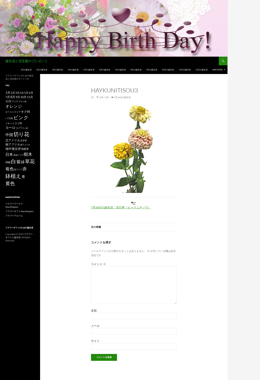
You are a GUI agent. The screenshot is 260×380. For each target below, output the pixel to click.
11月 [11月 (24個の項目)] (30, 97)
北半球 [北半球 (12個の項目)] (23, 140)
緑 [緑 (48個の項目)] (23, 162)
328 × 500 (104, 97)
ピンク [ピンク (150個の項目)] (21, 117)
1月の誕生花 (26, 69)
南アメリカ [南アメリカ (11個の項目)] (25, 144)
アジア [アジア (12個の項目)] (15, 101)
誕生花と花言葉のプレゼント (26, 61)
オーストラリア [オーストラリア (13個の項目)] (13, 112)
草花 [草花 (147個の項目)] (30, 161)
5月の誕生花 (88, 69)
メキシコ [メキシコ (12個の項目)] (9, 123)
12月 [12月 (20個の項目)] (8, 101)
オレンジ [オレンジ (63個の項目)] (13, 106)
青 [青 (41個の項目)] (23, 176)
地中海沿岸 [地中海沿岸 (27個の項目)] (13, 149)
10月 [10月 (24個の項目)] (23, 97)
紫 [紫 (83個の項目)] (18, 161)
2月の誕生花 (41, 69)
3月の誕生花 (57, 69)
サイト (95, 341)
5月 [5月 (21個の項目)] (26, 92)
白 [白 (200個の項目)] (13, 161)
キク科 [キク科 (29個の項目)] (25, 111)
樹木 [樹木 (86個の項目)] (28, 154)
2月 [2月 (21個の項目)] (13, 92)
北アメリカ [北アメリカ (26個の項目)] (12, 140)
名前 (94, 310)
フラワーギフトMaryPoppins (19, 211)
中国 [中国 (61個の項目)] (9, 134)
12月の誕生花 (202, 69)
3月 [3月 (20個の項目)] (17, 92)
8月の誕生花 (136, 69)
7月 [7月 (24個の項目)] (7, 97)
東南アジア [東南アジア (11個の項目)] (18, 155)
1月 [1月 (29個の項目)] (7, 92)
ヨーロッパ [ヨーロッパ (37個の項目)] (13, 128)
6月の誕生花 (104, 69)
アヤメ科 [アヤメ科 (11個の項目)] (23, 101)
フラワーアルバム (14, 215)
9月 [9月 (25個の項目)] (18, 97)
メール (95, 325)
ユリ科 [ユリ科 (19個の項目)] (18, 123)
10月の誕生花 (168, 69)
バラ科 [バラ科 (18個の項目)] (9, 118)
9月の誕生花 (151, 69)
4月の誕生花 (73, 69)
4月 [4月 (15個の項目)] (22, 92)
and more (217, 69)
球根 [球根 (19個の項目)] (7, 162)
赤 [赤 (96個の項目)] (24, 168)
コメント (98, 264)
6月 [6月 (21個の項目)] (31, 92)
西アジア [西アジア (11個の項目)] (18, 169)
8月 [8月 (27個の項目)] (12, 97)
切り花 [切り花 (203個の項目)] (21, 134)
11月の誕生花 (185, 69)
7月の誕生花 (120, 69)
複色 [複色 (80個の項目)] (9, 168)
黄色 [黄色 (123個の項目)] (10, 183)
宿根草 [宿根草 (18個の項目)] (25, 148)
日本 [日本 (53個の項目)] (9, 154)
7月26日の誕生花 (122, 97)
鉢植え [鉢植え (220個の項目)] (13, 176)
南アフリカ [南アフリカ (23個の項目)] (12, 144)
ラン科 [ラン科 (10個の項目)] (25, 128)
